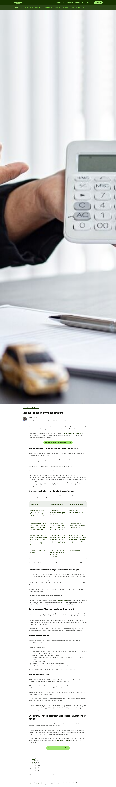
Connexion (89, 2)
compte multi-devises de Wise (73, 433)
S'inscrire (98, 2)
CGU (33, 763)
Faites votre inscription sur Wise (58, 748)
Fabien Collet (33, 417)
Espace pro (70, 2)
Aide (83, 2)
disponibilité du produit (62, 782)
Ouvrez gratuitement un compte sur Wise (58, 442)
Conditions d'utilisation (46, 782)
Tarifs (33, 758)
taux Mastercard (63, 600)
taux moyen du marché (63, 740)
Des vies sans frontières (77, 7)
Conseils (36, 407)
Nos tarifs (77, 2)
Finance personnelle (28, 407)
